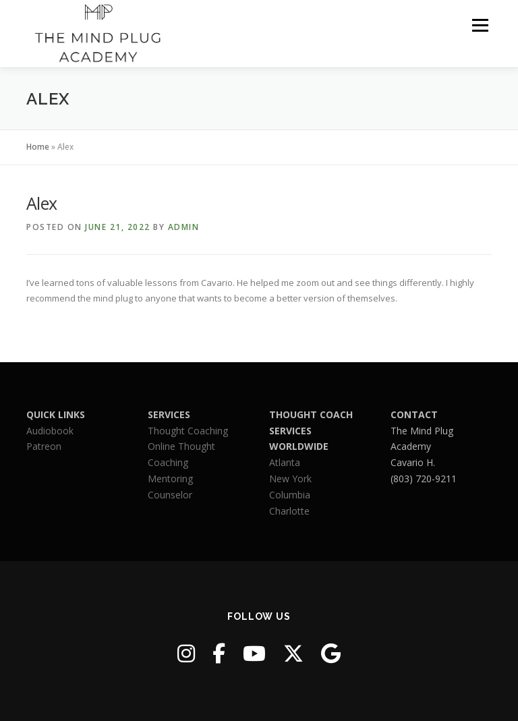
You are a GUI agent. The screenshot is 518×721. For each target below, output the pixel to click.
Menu (480, 25)
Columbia (289, 494)
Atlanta (284, 462)
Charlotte (289, 510)
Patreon (43, 446)
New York (290, 478)
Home (37, 146)
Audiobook (50, 430)
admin (184, 227)
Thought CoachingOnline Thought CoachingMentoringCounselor (188, 462)
